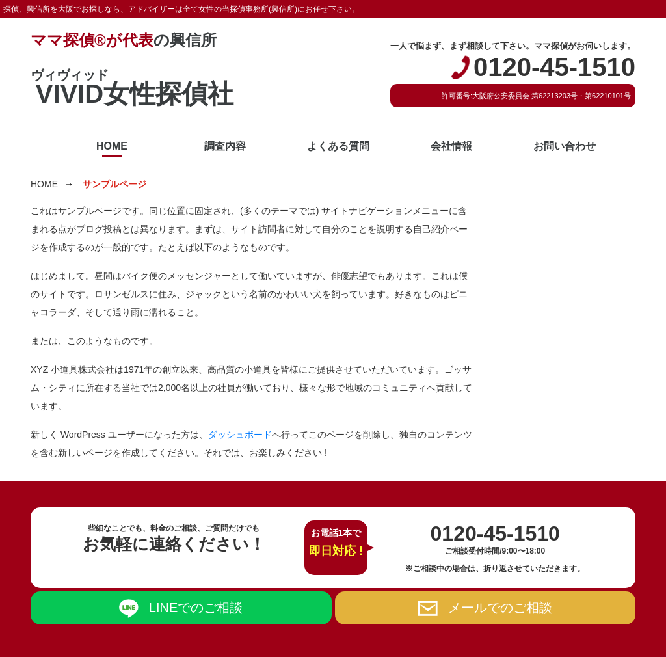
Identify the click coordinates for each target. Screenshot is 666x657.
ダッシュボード (240, 434)
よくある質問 (338, 146)
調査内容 (225, 146)
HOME (111, 146)
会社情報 (451, 146)
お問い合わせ (564, 146)
